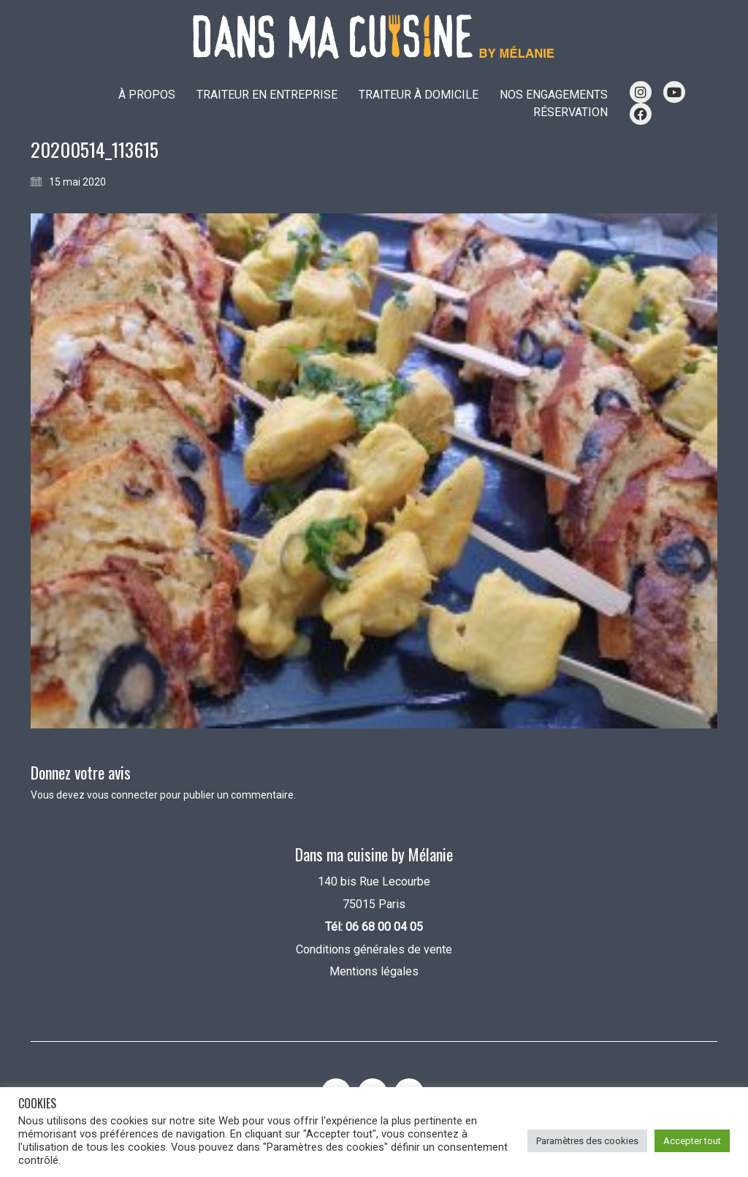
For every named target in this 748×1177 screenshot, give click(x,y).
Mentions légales (374, 971)
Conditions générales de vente (374, 949)
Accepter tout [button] (692, 1140)
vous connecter (122, 795)
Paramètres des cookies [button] (587, 1140)
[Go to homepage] (374, 37)
